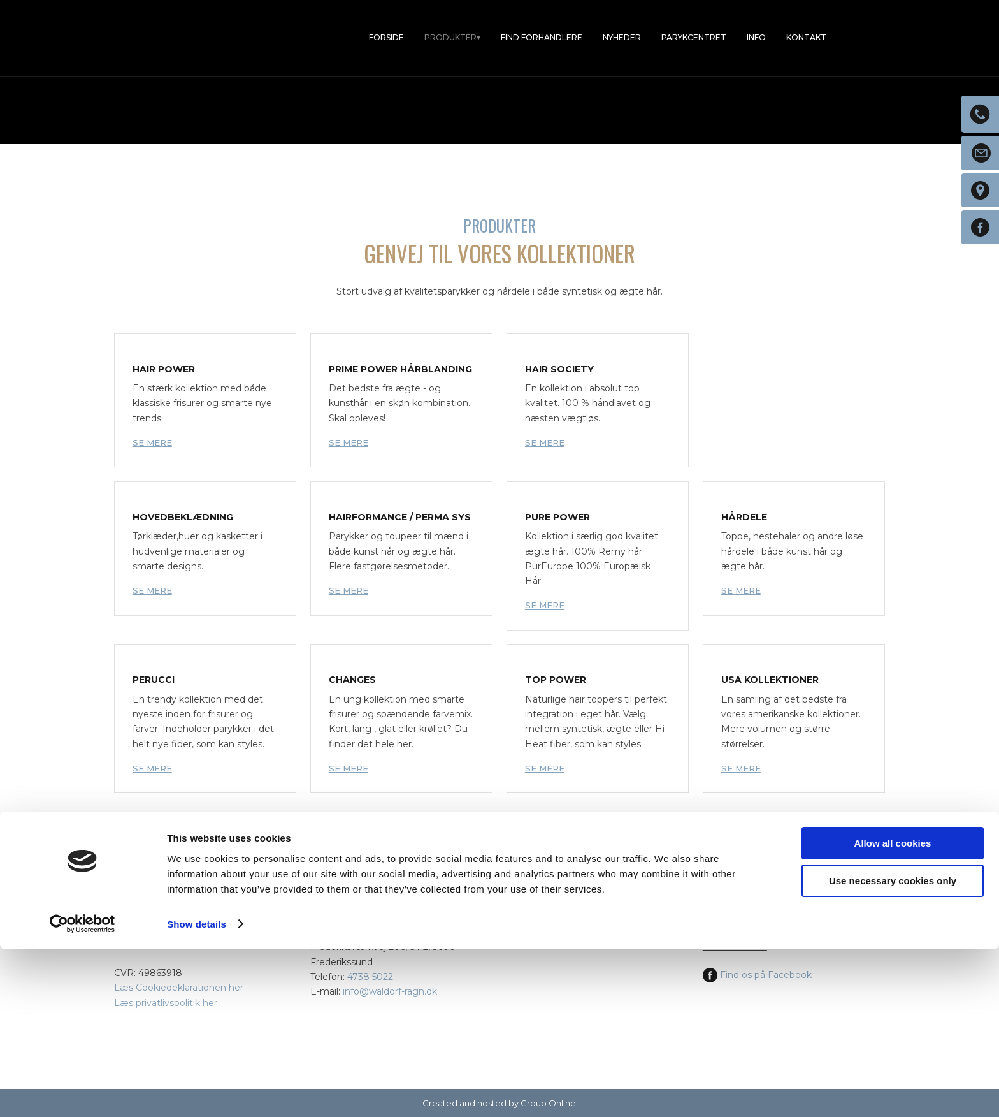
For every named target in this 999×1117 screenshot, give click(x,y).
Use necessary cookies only (892, 1048)
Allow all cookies (892, 1011)
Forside (386, 37)
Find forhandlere (541, 37)
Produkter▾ (452, 37)
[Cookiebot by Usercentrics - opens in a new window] (82, 1092)
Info (756, 37)
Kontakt (806, 37)
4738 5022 (370, 976)
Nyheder (622, 37)
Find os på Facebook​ (757, 975)
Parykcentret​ (693, 37)
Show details (196, 1091)
